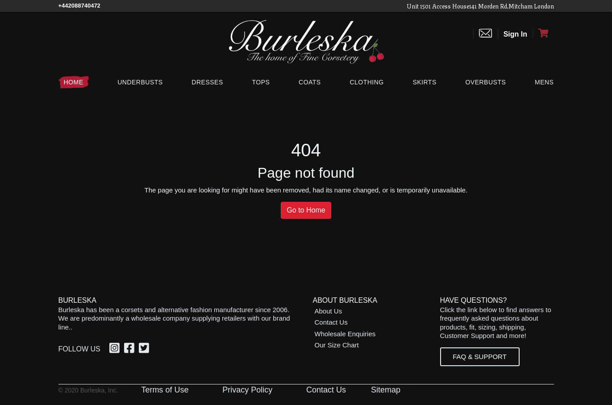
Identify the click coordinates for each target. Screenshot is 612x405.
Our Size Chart (337, 345)
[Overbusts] (485, 82)
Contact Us (331, 322)
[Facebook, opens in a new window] (130, 349)
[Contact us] (485, 34)
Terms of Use (164, 389)
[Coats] (310, 82)
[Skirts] (424, 82)
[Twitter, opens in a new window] (145, 349)
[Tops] (260, 82)
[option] (115, 349)
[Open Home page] (306, 41)
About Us (328, 311)
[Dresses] (207, 82)
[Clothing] (366, 82)
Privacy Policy (247, 389)
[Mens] (542, 82)
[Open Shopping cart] (543, 33)
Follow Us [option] (79, 349)
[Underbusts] (140, 82)
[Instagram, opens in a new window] (115, 349)
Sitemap (385, 389)
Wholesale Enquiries (345, 334)
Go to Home (306, 210)
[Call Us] (79, 5)
